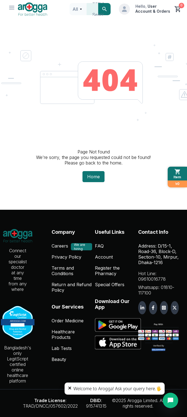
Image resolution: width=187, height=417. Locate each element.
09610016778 (152, 279)
